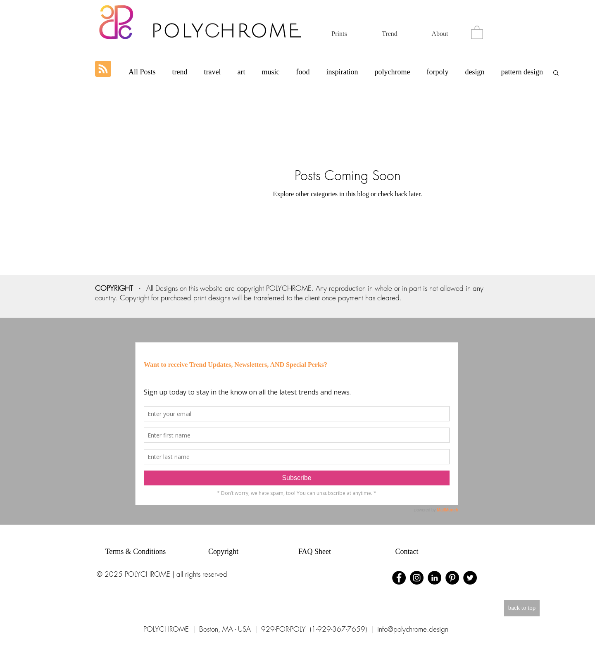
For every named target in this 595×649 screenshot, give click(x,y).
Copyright (223, 551)
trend (180, 72)
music (270, 72)
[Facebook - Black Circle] (399, 578)
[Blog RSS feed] (103, 69)
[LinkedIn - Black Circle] (434, 578)
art (241, 72)
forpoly (437, 72)
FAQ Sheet (314, 551)
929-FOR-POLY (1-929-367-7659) (314, 629)
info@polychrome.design (412, 629)
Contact (407, 551)
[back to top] (522, 608)
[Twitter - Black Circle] (470, 578)
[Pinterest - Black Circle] (452, 578)
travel (212, 72)
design (474, 72)
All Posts (142, 72)
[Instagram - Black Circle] (417, 578)
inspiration (342, 72)
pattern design (522, 72)
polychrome (392, 72)
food (302, 72)
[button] (477, 32)
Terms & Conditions (135, 551)
